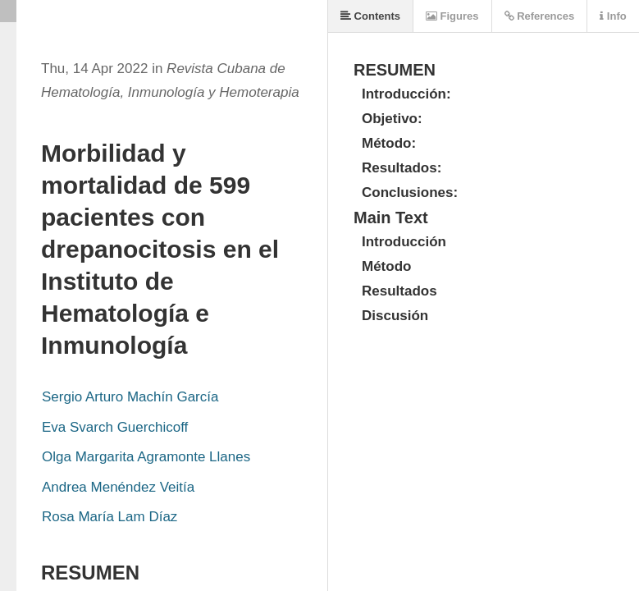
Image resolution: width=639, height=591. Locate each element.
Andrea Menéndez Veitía (118, 487)
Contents (370, 16)
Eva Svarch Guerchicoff (115, 427)
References (539, 16)
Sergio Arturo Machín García (130, 397)
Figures (452, 16)
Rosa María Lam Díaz (109, 517)
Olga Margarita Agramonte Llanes (146, 457)
